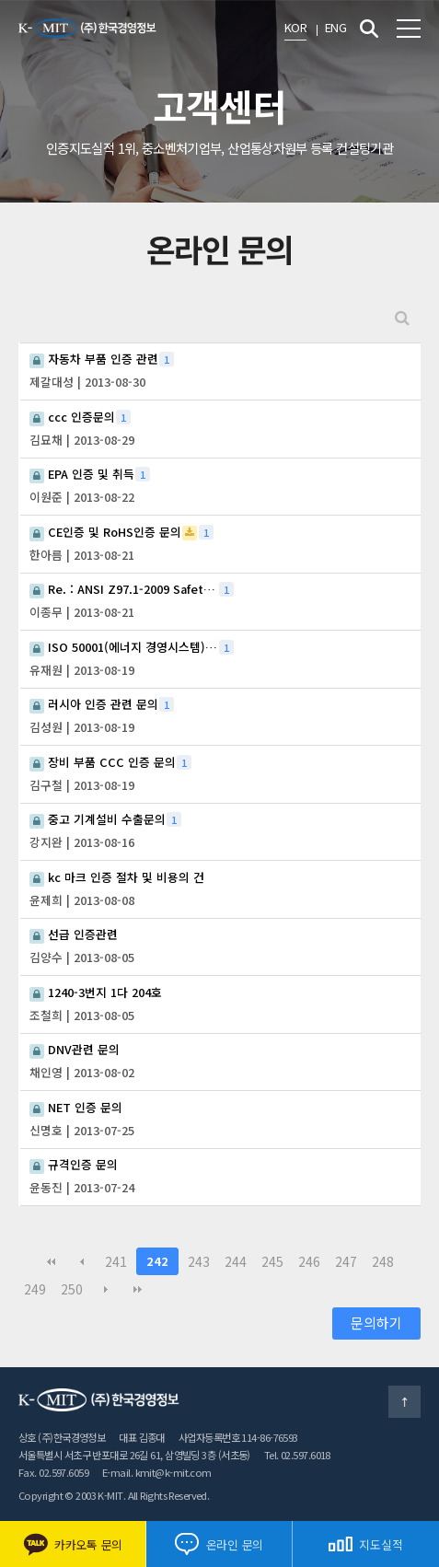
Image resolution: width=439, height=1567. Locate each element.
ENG (335, 27)
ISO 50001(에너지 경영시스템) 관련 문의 (123, 647)
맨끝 (137, 1289)
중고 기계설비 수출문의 (97, 819)
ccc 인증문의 (72, 417)
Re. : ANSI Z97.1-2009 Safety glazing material (123, 589)
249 (35, 1289)
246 (309, 1261)
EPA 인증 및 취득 (81, 474)
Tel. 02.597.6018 (297, 1454)
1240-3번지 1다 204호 (95, 992)
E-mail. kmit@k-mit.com (157, 1472)
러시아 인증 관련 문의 (93, 704)
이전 (82, 1261)
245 (272, 1261)
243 (199, 1261)
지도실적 (365, 1544)
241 (116, 1261)
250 (72, 1289)
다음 (106, 1289)
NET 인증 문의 (75, 1107)
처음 (50, 1261)
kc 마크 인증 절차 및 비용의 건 (116, 877)
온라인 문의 (219, 1544)
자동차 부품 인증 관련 (93, 359)
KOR (295, 27)
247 (346, 1261)
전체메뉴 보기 (409, 28)
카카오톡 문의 (72, 1544)
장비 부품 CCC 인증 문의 (102, 762)
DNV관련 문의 (74, 1049)
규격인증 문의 (73, 1164)
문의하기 (376, 1322)
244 (236, 1261)
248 (383, 1261)
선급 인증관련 (73, 934)
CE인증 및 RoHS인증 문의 (105, 532)
